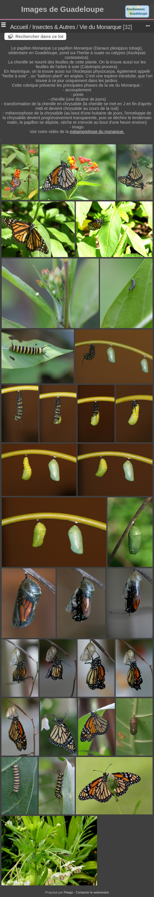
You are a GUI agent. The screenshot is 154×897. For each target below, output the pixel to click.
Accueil (19, 27)
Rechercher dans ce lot (39, 36)
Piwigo (68, 892)
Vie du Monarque (100, 27)
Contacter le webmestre (92, 892)
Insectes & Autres (54, 27)
